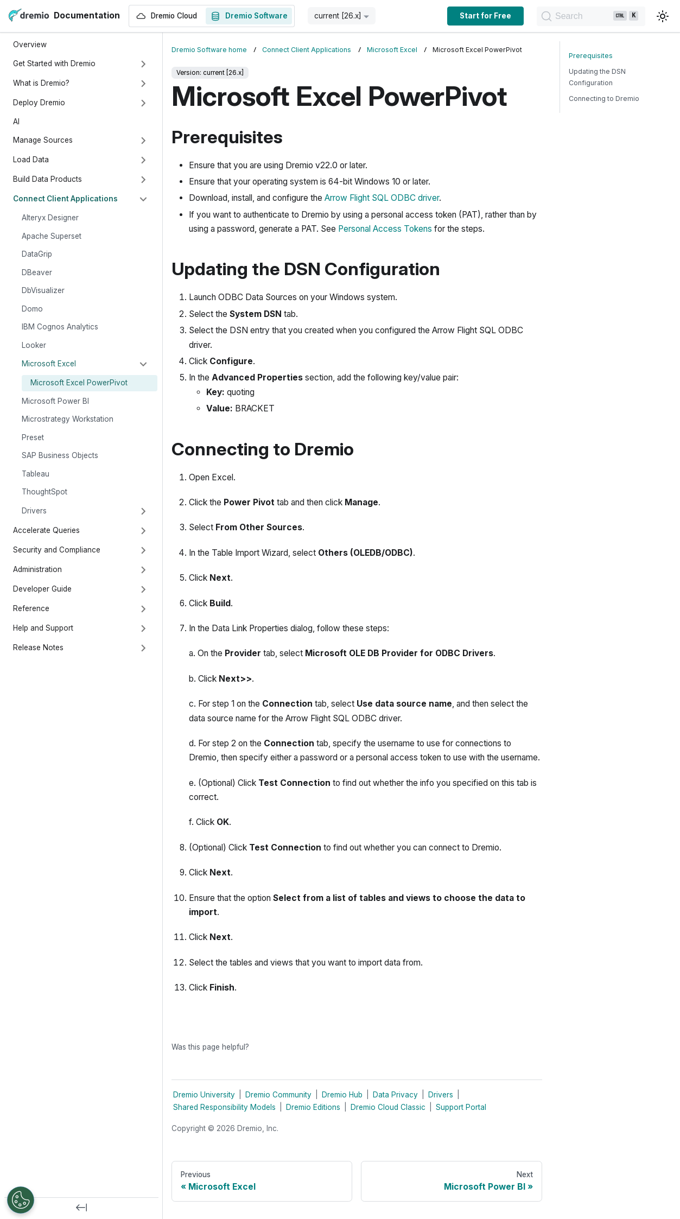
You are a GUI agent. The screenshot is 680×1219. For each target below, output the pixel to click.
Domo (32, 308)
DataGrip (37, 254)
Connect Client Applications (65, 198)
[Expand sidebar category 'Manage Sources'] (143, 141)
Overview (30, 44)
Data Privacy (395, 1094)
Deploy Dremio (39, 102)
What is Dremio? (41, 83)
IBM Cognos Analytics (60, 326)
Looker (34, 345)
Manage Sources (43, 140)
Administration (37, 569)
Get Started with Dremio (54, 63)
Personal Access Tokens (385, 229)
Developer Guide (42, 589)
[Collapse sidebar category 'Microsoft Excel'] (143, 364)
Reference (31, 608)
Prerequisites (591, 56)
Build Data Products (47, 179)
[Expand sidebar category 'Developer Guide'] (143, 589)
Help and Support (43, 628)
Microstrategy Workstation (67, 419)
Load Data (31, 159)
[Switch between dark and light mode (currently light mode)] (662, 16)
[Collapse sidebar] (81, 1208)
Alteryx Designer (50, 217)
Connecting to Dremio (604, 98)
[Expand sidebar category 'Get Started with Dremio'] (143, 64)
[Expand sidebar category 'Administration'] (143, 570)
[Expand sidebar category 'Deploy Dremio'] (143, 103)
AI (16, 121)
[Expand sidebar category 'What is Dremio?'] (143, 84)
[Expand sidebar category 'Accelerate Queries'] (143, 531)
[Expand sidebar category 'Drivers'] (143, 511)
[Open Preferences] (20, 1200)
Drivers (34, 510)
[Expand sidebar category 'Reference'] (143, 609)
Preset (33, 437)
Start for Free (485, 15)
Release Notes (38, 647)
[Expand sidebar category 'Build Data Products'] (143, 180)
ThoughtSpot (44, 491)
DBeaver (37, 272)
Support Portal (461, 1107)
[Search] (591, 16)
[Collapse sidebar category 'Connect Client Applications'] (143, 199)
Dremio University (204, 1094)
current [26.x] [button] (337, 15)
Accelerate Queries (46, 530)
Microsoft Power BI (55, 401)
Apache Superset (51, 236)
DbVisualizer (43, 290)
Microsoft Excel (49, 363)
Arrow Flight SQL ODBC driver (382, 198)
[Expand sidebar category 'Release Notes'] (143, 648)
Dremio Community (278, 1094)
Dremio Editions (313, 1107)
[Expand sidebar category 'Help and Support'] (143, 628)
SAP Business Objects (60, 455)
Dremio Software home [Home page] (209, 50)
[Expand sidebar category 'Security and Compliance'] (143, 550)
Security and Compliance (56, 549)
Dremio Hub (342, 1094)
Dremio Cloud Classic (388, 1107)
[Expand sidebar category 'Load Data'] (143, 160)
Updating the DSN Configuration (597, 77)
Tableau (35, 473)
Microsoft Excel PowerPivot (79, 382)
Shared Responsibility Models (224, 1107)
